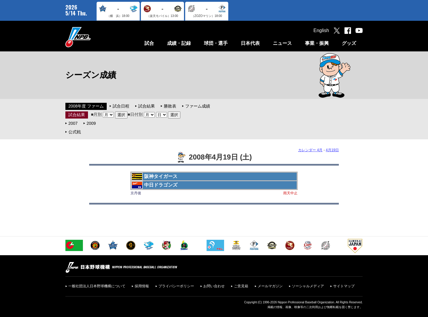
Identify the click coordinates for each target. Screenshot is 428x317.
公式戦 (74, 132)
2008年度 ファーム (86, 106)
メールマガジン (270, 286)
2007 (73, 123)
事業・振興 (317, 43)
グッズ (349, 43)
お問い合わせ (214, 286)
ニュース (282, 43)
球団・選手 (216, 43)
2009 (91, 123)
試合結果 (146, 106)
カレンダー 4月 (310, 150)
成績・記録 (179, 43)
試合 (149, 43)
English (321, 30)
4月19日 (332, 150)
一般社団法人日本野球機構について (96, 286)
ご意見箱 (241, 286)
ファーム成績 (197, 106)
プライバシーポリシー (176, 286)
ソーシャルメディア (308, 286)
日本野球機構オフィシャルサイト (93, 37)
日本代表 (250, 43)
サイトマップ (344, 286)
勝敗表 (170, 106)
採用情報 (142, 286)
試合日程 (121, 106)
